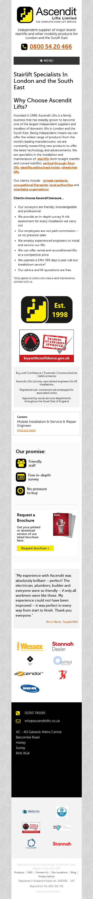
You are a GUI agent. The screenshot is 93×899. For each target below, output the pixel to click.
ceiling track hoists (46, 167)
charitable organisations (31, 189)
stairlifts (43, 159)
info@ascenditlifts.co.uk (42, 721)
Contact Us (42, 872)
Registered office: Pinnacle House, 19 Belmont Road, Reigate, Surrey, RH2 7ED (46, 866)
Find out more (26, 430)
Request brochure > (35, 548)
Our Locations (60, 872)
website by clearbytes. (46, 891)
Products (19, 872)
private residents (55, 180)
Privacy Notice (46, 876)
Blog (73, 872)
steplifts (26, 167)
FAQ (29, 872)
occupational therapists (31, 185)
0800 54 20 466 (51, 46)
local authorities (61, 185)
